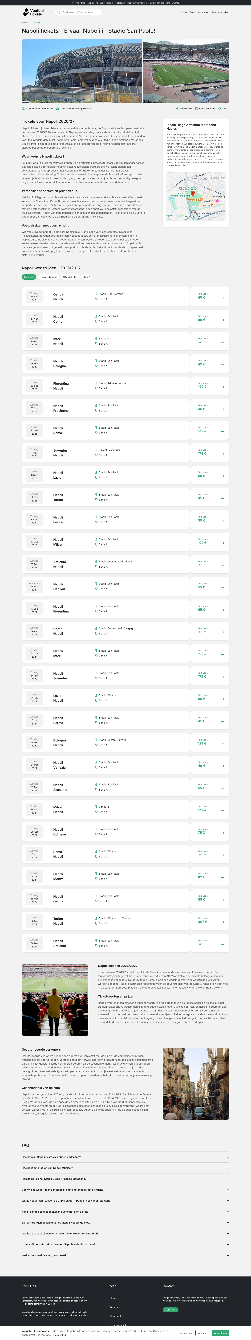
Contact (170, 1310)
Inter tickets (179, 987)
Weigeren (203, 1333)
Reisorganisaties (220, 12)
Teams (192, 12)
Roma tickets (214, 987)
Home (184, 12)
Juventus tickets (160, 987)
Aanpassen (186, 1333)
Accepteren (220, 1333)
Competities (204, 12)
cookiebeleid (59, 1335)
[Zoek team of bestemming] (81, 12)
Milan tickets (196, 987)
